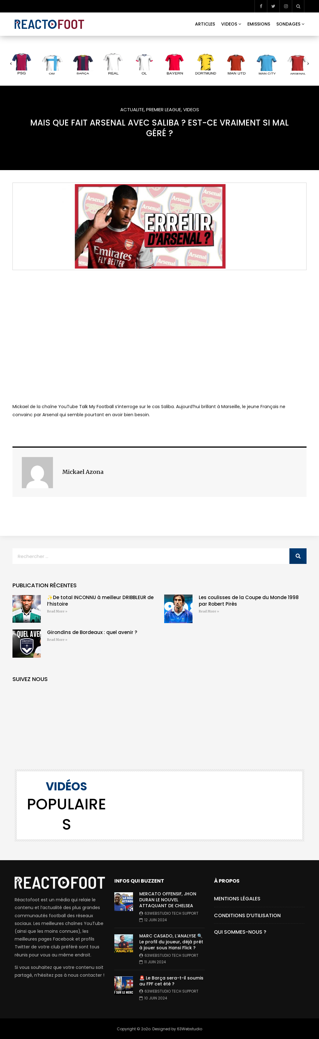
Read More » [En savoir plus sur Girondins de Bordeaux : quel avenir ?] (57, 640)
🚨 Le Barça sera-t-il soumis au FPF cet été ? (171, 981)
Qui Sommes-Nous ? (240, 932)
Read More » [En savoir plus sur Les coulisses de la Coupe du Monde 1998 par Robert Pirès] (209, 611)
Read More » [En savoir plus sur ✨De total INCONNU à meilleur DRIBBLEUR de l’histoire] (57, 611)
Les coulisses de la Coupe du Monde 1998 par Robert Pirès (249, 600)
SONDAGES (288, 24)
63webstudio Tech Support (171, 913)
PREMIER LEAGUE (163, 109)
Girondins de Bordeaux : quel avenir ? (92, 632)
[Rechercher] (298, 556)
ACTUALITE (132, 109)
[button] (10, 63)
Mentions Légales (237, 898)
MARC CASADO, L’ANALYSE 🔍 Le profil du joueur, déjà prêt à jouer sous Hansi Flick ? (171, 942)
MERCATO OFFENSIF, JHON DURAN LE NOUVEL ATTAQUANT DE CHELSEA (167, 900)
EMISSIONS (258, 24)
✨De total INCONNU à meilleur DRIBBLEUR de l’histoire (100, 600)
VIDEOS (229, 24)
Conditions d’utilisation (247, 915)
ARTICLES (205, 24)
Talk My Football (96, 406)
